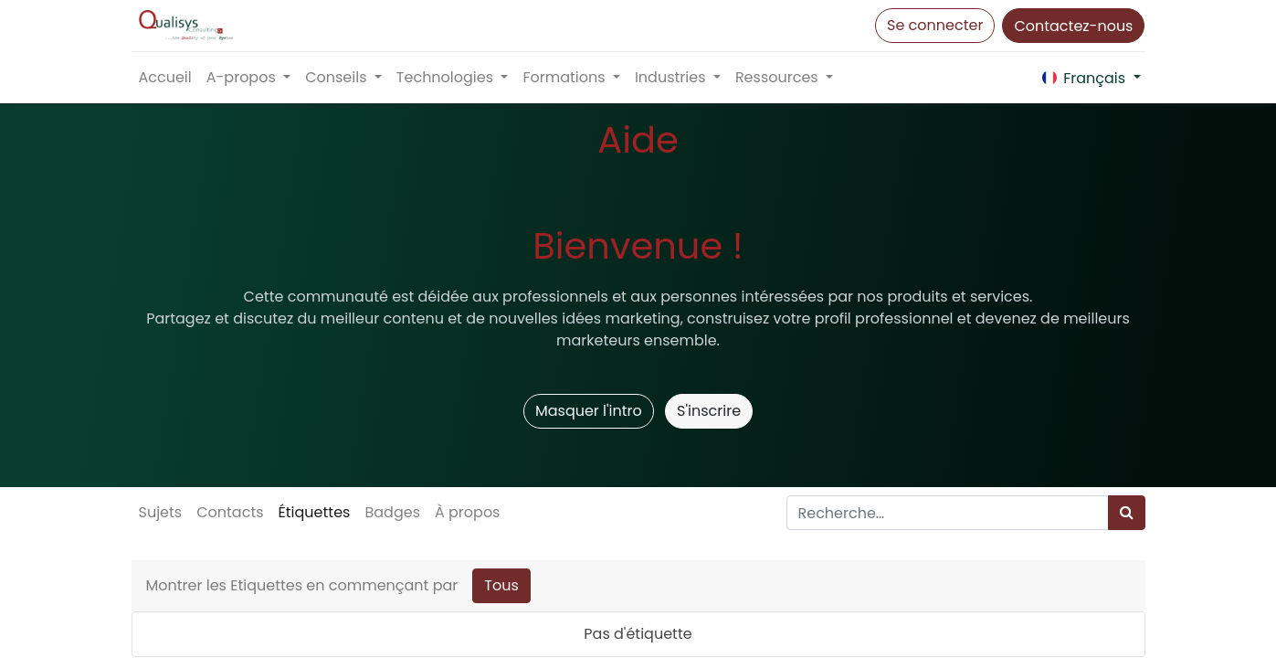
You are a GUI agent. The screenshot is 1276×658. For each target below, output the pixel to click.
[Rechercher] (1126, 512)
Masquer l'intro (588, 410)
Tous (501, 585)
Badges (392, 512)
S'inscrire (709, 410)
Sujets (161, 512)
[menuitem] (165, 77)
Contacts (229, 512)
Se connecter (935, 25)
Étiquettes (315, 512)
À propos (468, 512)
